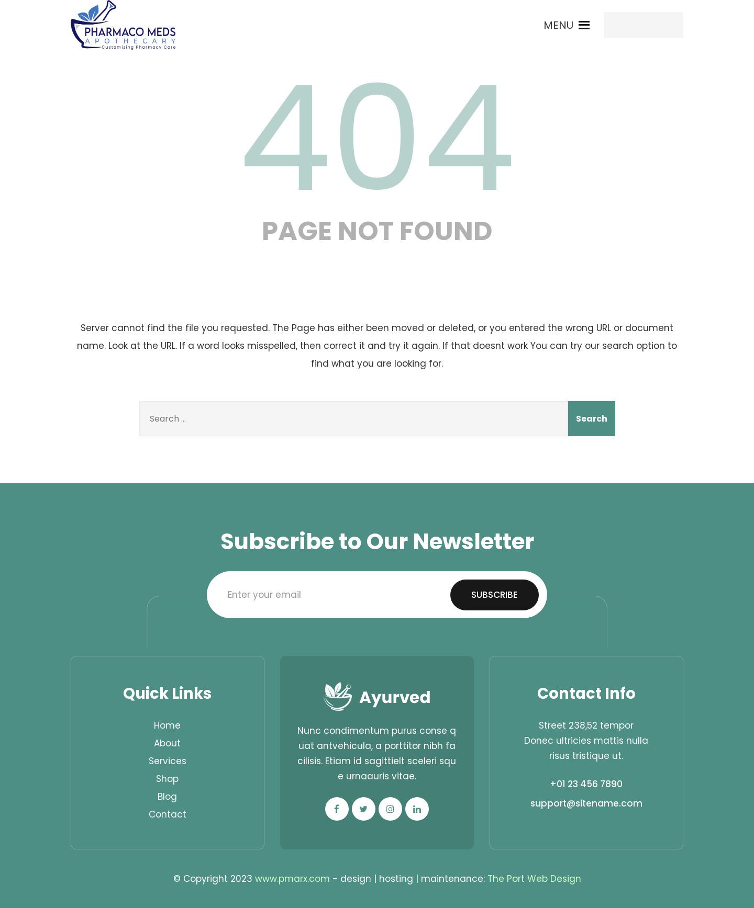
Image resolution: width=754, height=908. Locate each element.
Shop (167, 779)
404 (377, 138)
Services (167, 761)
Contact (167, 814)
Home (167, 725)
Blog (167, 796)
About (167, 743)
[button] (558, 25)
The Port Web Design (534, 878)
